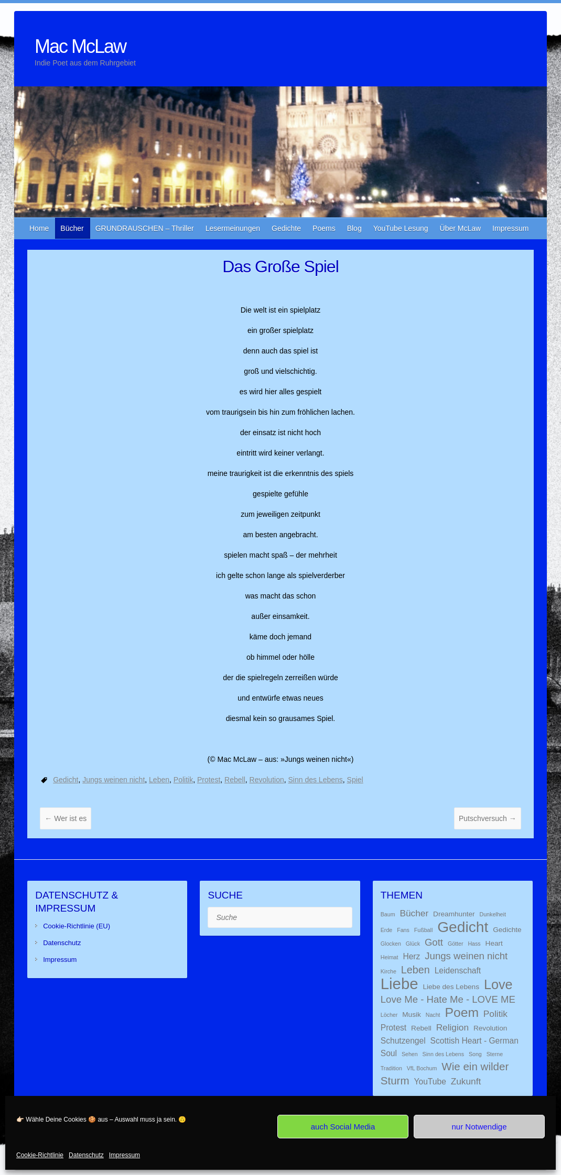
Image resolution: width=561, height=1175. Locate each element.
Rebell (234, 779)
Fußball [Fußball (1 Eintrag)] (423, 930)
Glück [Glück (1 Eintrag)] (413, 943)
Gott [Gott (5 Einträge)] (434, 942)
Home (39, 228)
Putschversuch (487, 818)
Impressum (124, 1155)
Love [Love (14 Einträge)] (498, 984)
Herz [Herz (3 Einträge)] (411, 956)
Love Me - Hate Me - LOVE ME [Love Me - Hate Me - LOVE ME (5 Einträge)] (448, 999)
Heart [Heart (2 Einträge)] (494, 943)
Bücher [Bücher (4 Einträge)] (414, 913)
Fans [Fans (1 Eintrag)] (403, 930)
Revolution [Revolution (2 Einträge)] (490, 1028)
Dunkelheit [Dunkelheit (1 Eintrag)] (493, 914)
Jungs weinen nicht (113, 779)
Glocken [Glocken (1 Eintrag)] (391, 943)
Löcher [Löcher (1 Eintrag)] (389, 1015)
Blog (354, 228)
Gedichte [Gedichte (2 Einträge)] (507, 930)
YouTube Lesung (400, 228)
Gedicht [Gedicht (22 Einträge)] (462, 926)
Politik (183, 779)
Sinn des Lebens (315, 779)
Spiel (355, 779)
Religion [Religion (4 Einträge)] (452, 1027)
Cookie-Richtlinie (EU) (76, 926)
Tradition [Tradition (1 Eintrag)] (391, 1068)
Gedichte (286, 228)
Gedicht (65, 779)
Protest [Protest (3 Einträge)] (393, 1027)
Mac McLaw (80, 46)
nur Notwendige (478, 1126)
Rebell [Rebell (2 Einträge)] (421, 1028)
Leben (159, 779)
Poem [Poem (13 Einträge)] (462, 1012)
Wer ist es (66, 818)
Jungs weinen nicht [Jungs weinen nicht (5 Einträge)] (466, 955)
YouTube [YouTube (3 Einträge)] (430, 1081)
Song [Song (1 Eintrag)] (475, 1054)
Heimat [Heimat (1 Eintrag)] (389, 957)
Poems (324, 228)
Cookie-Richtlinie (39, 1155)
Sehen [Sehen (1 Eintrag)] (410, 1054)
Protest (208, 779)
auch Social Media (343, 1126)
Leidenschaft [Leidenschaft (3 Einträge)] (458, 970)
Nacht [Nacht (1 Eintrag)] (433, 1015)
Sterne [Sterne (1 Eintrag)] (495, 1054)
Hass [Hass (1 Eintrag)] (474, 943)
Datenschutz (86, 1155)
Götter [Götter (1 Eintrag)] (455, 943)
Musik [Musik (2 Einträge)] (411, 1014)
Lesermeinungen (233, 228)
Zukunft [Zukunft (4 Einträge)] (466, 1081)
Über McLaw (460, 228)
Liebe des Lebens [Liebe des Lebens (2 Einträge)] (451, 987)
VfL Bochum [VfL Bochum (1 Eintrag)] (422, 1068)
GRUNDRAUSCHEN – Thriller (144, 228)
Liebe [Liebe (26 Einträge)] (399, 983)
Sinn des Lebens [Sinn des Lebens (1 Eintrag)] (443, 1054)
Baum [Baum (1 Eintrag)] (388, 914)
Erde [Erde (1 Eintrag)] (387, 930)
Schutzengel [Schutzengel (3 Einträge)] (403, 1040)
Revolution (267, 779)
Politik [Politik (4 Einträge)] (495, 1013)
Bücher (71, 228)
